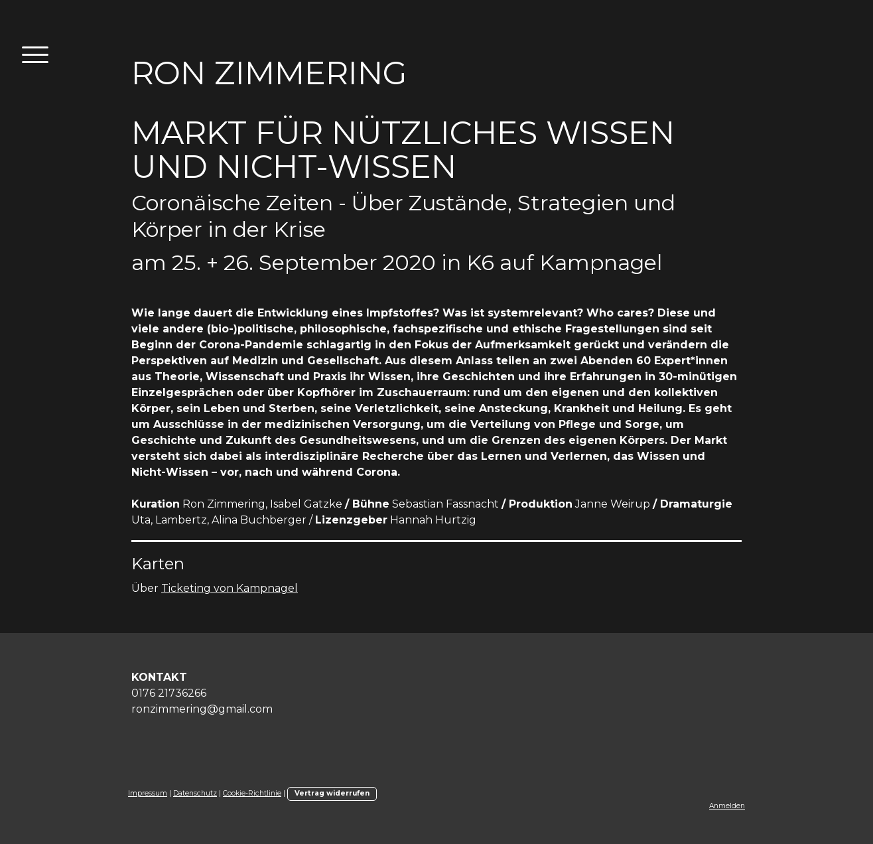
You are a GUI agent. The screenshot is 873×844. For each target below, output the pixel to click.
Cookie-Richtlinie (252, 793)
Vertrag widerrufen (332, 793)
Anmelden (727, 806)
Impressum (147, 793)
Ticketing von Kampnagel (229, 588)
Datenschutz (195, 793)
